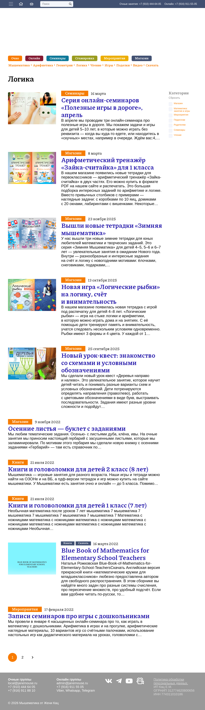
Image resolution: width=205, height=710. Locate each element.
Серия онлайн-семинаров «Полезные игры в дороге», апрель (102, 107)
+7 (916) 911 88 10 (21, 690)
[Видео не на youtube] (140, 681)
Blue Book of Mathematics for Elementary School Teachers (105, 554)
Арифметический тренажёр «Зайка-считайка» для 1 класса (107, 163)
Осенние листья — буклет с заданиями (67, 428)
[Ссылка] (21, 4)
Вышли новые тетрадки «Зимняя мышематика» (111, 229)
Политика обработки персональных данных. (171, 681)
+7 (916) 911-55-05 (186, 4)
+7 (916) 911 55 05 (70, 687)
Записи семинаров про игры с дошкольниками (79, 615)
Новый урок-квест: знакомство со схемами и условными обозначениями (108, 362)
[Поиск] (56, 4)
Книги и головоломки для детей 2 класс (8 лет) (78, 468)
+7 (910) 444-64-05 (150, 4)
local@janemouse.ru (22, 683)
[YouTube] (129, 681)
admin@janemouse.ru (72, 683)
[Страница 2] (22, 657)
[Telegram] (119, 681)
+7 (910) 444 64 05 (21, 687)
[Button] (11, 4)
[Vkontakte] (108, 681)
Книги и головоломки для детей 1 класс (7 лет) (77, 505)
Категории (179, 93)
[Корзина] (31, 4)
